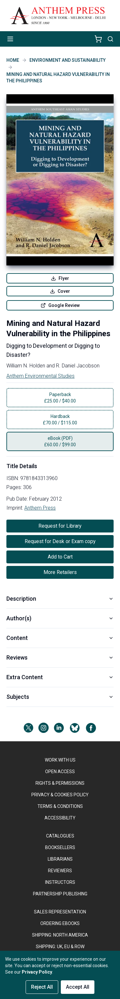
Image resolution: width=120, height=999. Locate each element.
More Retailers (60, 572)
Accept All (77, 987)
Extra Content (60, 677)
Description (60, 598)
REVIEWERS (60, 870)
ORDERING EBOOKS (60, 923)
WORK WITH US (60, 760)
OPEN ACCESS (60, 771)
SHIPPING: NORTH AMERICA (60, 935)
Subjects (60, 696)
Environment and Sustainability (67, 60)
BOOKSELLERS (60, 847)
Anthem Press (40, 508)
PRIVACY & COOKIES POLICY (60, 794)
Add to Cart (60, 557)
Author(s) (60, 618)
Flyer (60, 278)
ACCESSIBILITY (60, 817)
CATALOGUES (60, 835)
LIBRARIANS (60, 859)
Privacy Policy (37, 972)
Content (60, 637)
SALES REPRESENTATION (60, 911)
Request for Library (60, 526)
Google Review (60, 305)
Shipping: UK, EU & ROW (60, 946)
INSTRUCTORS (60, 882)
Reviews (60, 657)
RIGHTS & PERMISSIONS (60, 783)
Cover (60, 291)
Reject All (42, 987)
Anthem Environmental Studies (40, 376)
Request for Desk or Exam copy (60, 541)
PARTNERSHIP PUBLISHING (60, 893)
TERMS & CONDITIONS (60, 806)
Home (12, 60)
